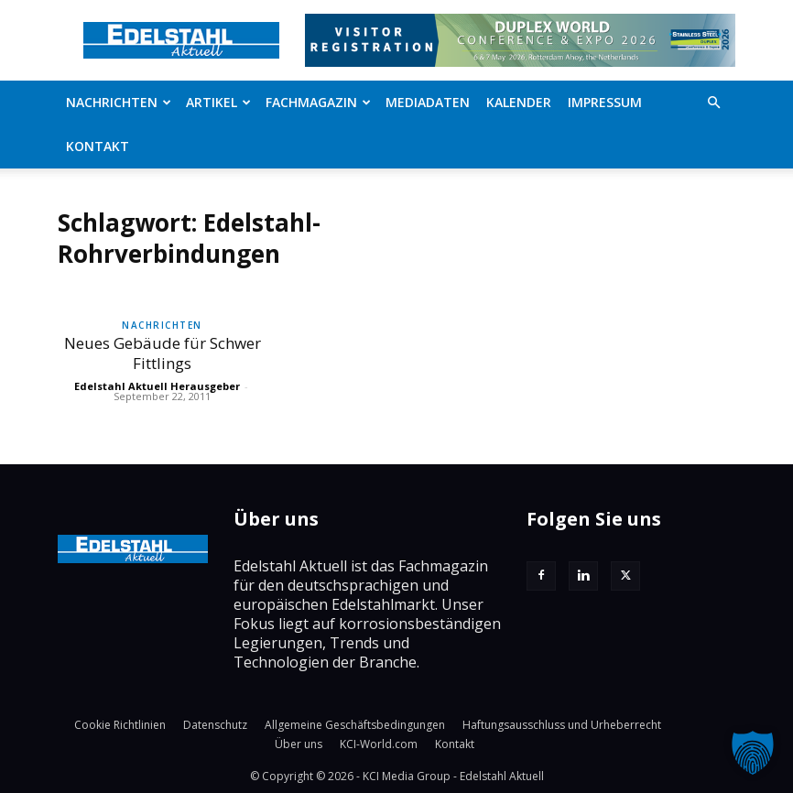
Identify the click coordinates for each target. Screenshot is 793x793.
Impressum (605, 102)
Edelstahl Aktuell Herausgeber (157, 386)
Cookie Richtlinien (120, 725)
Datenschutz (215, 725)
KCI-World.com (379, 744)
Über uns (298, 744)
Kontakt (97, 146)
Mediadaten (428, 102)
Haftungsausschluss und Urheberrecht (561, 725)
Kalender (518, 102)
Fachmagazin (318, 102)
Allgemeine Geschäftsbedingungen (355, 725)
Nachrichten (118, 102)
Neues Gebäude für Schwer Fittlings (162, 353)
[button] (713, 102)
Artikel (218, 102)
